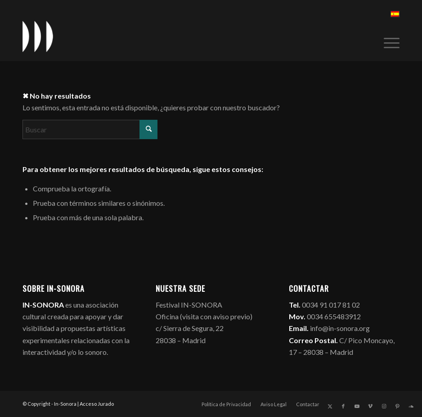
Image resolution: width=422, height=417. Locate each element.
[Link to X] (330, 406)
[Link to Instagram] (384, 406)
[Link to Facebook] (343, 406)
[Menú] (387, 41)
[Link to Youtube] (357, 406)
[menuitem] (387, 41)
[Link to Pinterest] (397, 406)
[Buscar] (89, 129)
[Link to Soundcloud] (411, 406)
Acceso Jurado (97, 404)
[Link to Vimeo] (370, 406)
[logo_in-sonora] (37, 36)
